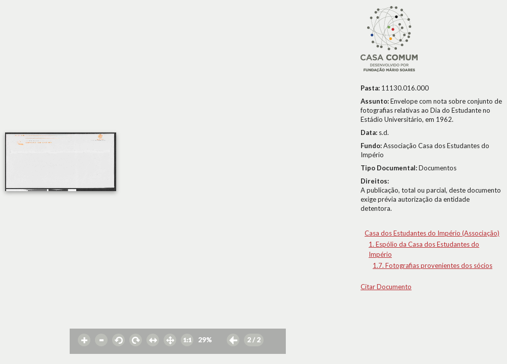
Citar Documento (386, 287)
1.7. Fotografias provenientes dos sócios (432, 265)
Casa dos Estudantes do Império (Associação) (432, 233)
